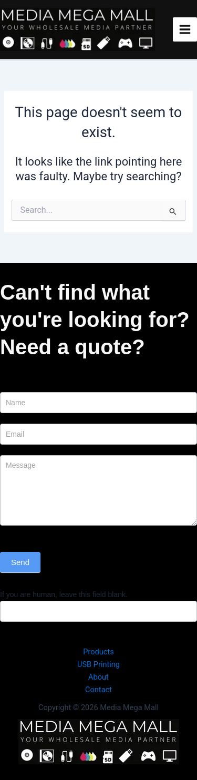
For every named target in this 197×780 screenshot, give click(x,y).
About (98, 677)
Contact (98, 689)
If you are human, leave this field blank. (64, 594)
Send (20, 562)
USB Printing (98, 664)
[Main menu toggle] (185, 29)
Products (98, 651)
